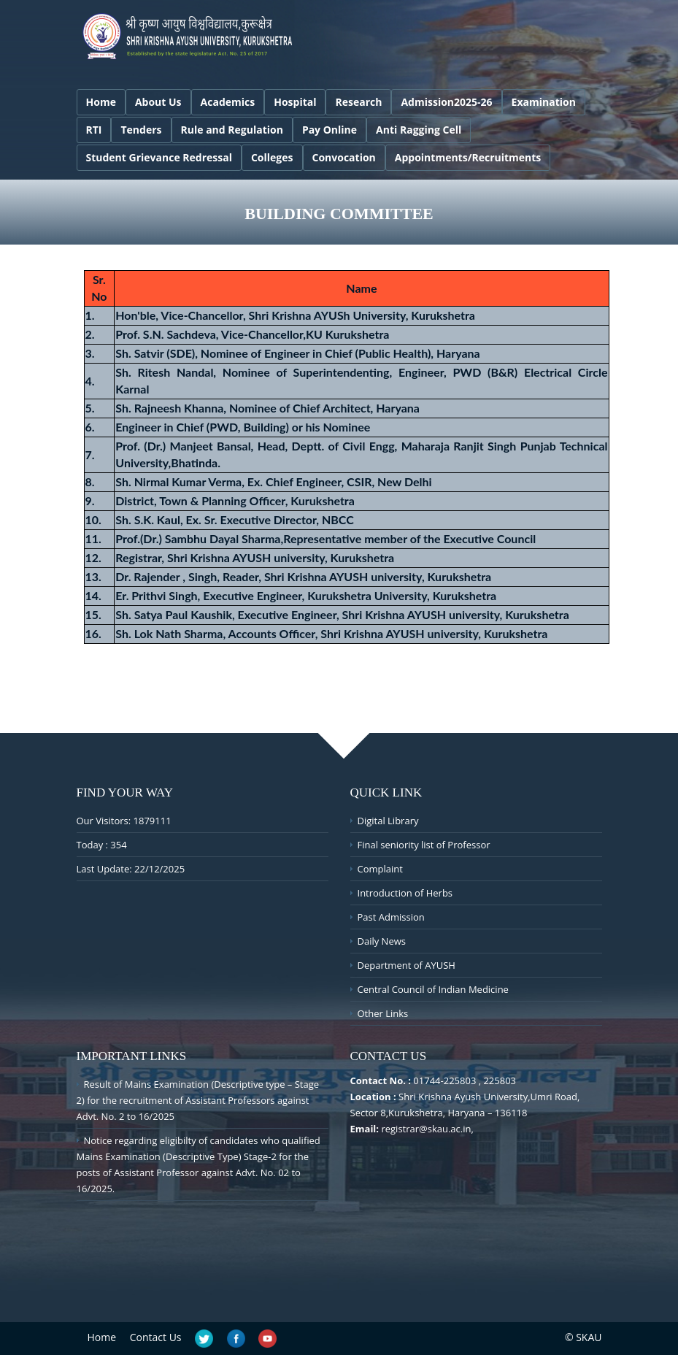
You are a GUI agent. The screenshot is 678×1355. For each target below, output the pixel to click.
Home (101, 102)
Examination (544, 102)
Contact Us (156, 1337)
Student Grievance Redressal (159, 157)
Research (358, 102)
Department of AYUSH (406, 965)
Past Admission (391, 917)
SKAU (588, 1337)
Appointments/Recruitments (468, 157)
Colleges (272, 157)
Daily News (382, 941)
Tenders (140, 130)
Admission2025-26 (446, 102)
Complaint (380, 868)
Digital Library (388, 820)
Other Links (383, 1013)
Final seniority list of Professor (424, 844)
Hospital (295, 102)
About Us (158, 102)
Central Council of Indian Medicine (433, 989)
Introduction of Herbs (405, 892)
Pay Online (329, 130)
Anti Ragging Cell (418, 130)
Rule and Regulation (232, 130)
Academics (228, 102)
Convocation (344, 157)
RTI (94, 130)
